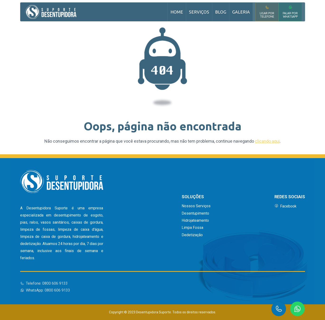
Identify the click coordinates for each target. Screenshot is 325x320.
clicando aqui (267, 141)
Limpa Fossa (192, 228)
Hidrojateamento (195, 220)
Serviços (199, 11)
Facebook (285, 206)
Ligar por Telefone (267, 11)
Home (176, 11)
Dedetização (192, 235)
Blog (220, 11)
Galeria (241, 11)
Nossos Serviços (196, 206)
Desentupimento (195, 213)
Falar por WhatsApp (290, 11)
